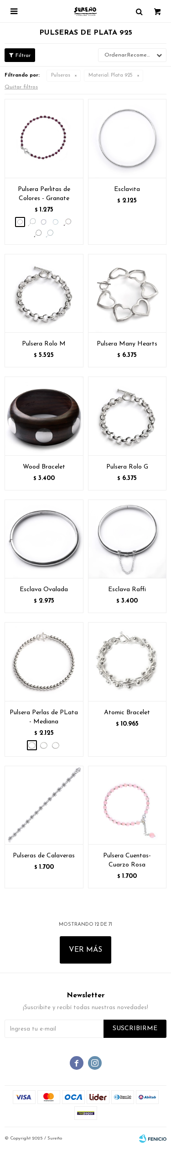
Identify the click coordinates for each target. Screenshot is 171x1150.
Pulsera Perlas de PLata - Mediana (44, 717)
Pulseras (60, 75)
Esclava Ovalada (44, 589)
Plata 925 (110, 75)
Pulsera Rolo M (44, 343)
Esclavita (127, 189)
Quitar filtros (21, 87)
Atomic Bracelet (127, 712)
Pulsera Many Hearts (127, 343)
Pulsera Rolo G (127, 467)
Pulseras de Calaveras (44, 855)
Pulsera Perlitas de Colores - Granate (44, 194)
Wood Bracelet (44, 467)
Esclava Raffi (127, 589)
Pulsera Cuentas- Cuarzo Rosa (127, 860)
